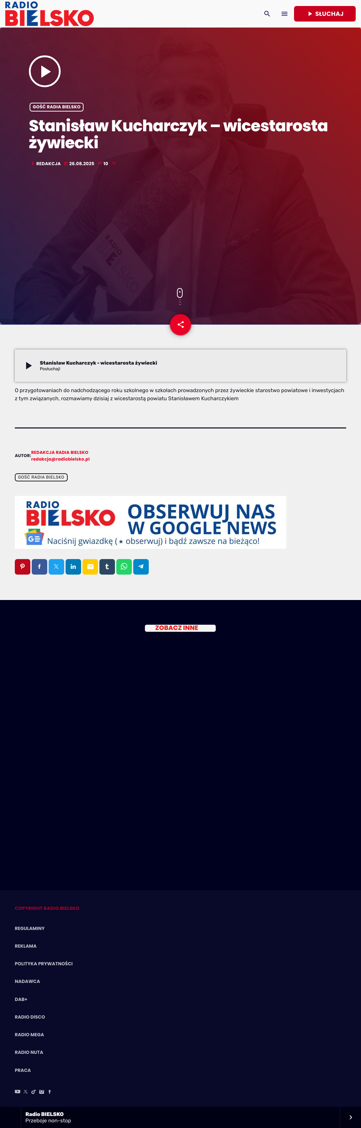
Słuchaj (325, 14)
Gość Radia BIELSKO (57, 107)
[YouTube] (17, 1092)
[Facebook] (50, 1092)
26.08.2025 (80, 164)
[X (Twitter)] (26, 1092)
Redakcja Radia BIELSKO (59, 453)
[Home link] (49, 13)
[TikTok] (34, 1092)
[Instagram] (41, 1092)
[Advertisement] (180, 228)
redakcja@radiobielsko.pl (60, 459)
